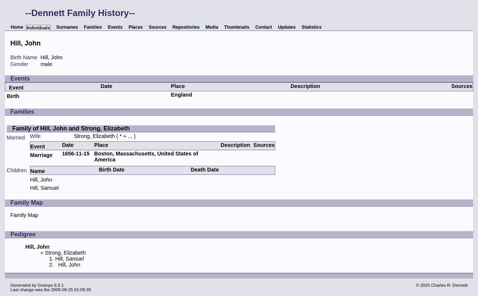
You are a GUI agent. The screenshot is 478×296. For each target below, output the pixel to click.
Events (115, 27)
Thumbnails (236, 27)
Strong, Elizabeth (94, 136)
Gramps (45, 285)
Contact (263, 27)
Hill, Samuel (44, 188)
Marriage (41, 155)
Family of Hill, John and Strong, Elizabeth (71, 128)
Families (93, 27)
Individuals (38, 28)
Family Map (24, 215)
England (181, 95)
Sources (157, 27)
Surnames (67, 27)
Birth (13, 96)
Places (135, 27)
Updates (286, 27)
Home (17, 27)
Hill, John (41, 180)
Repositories (186, 27)
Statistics (312, 27)
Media (211, 27)
